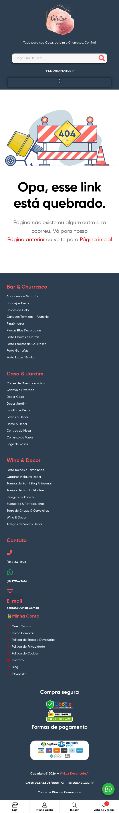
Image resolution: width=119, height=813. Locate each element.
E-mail (14, 601)
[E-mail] (10, 591)
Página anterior (26, 239)
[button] (59, 81)
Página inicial (96, 239)
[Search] (102, 58)
